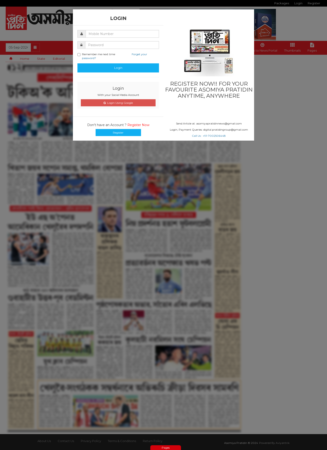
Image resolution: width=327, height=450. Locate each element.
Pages (166, 447)
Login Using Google (118, 102)
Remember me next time (112, 56)
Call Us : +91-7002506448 (209, 135)
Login (118, 68)
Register (118, 132)
